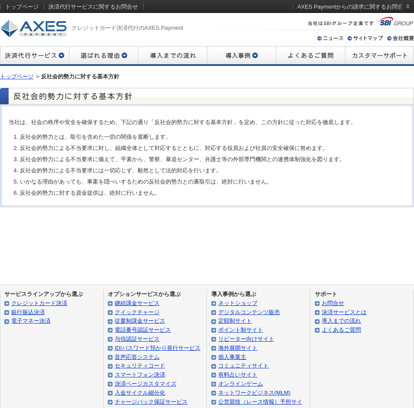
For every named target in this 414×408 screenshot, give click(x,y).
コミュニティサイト (243, 365)
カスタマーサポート (379, 56)
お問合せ (333, 303)
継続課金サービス (137, 303)
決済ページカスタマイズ (145, 383)
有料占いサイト (237, 374)
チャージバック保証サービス (151, 402)
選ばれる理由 (103, 56)
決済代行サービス (34, 56)
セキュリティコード (140, 365)
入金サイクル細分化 (140, 392)
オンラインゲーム (240, 383)
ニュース (330, 38)
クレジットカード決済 (39, 303)
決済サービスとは (344, 312)
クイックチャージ (137, 312)
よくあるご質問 (310, 56)
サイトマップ (365, 38)
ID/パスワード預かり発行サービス (158, 348)
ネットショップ (237, 303)
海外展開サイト (237, 348)
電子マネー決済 (30, 321)
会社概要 (400, 38)
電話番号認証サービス (143, 330)
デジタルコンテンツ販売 (249, 312)
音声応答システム (137, 357)
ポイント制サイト (240, 330)
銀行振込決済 (28, 312)
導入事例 (241, 56)
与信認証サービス (137, 339)
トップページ (17, 76)
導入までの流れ (172, 56)
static (406, 14)
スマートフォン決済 (140, 374)
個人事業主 (232, 357)
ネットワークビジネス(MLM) (254, 392)
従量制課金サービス (140, 321)
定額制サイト (235, 321)
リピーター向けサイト (246, 339)
